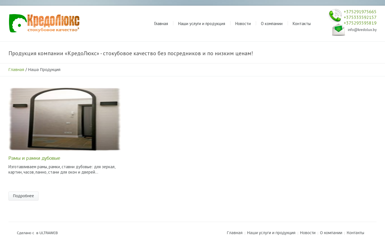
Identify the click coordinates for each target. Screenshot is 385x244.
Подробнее (23, 196)
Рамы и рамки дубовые (34, 158)
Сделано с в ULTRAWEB (37, 233)
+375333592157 (360, 17)
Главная (16, 69)
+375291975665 (360, 11)
